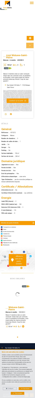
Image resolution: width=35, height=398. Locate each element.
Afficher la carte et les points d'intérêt (17, 260)
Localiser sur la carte (17, 101)
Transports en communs (9, 227)
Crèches (5, 238)
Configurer (10, 388)
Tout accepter (18, 393)
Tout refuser (26, 388)
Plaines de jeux (7, 236)
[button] (17, 223)
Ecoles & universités (8, 231)
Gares (4, 229)
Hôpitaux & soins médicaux (10, 242)
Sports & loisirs (7, 240)
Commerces (6, 233)
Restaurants (6, 245)
